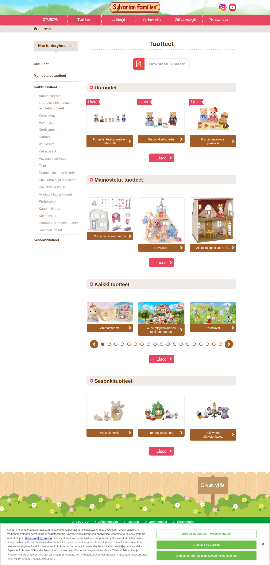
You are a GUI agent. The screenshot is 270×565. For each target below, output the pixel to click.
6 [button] (135, 344)
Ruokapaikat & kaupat (55, 194)
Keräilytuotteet (49, 130)
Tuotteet (84, 19)
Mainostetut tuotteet (50, 75)
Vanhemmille (152, 19)
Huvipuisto (47, 122)
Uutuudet (41, 64)
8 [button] (148, 344)
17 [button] (207, 344)
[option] (110, 218)
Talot (42, 165)
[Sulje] (263, 546)
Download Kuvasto (167, 64)
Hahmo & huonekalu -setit (58, 223)
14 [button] (187, 344)
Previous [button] (94, 344)
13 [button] (181, 344)
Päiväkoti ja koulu (52, 187)
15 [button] (194, 344)
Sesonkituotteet (50, 230)
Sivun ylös (213, 484)
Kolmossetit (47, 216)
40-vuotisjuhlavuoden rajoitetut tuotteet (55, 105)
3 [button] (115, 344)
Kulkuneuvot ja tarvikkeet (57, 180)
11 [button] (168, 344)
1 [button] (102, 344)
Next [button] (229, 344)
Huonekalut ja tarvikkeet (57, 173)
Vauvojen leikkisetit (53, 158)
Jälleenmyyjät (186, 19)
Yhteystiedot (219, 19)
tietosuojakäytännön (38, 540)
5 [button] (128, 344)
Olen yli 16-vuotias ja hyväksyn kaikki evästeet (207, 558)
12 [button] (174, 344)
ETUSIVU (51, 19)
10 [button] (161, 344)
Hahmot (45, 137)
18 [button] (214, 344)
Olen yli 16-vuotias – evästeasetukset (206, 536)
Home (35, 28)
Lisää (161, 158)
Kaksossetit (47, 151)
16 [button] (200, 344)
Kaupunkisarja (49, 208)
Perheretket (47, 201)
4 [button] (122, 344)
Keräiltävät (47, 115)
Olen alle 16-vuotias (206, 547)
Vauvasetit (46, 144)
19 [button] (220, 344)
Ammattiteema (50, 96)
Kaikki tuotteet (45, 87)
